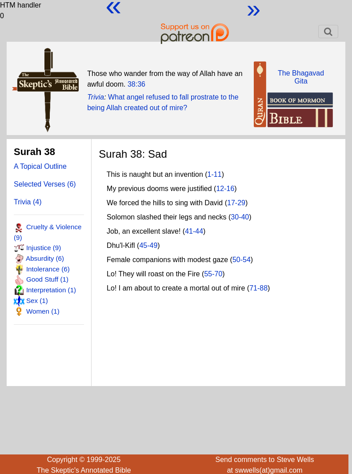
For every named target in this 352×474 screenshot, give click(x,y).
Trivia (95, 97)
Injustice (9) (43, 247)
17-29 (236, 203)
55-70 (213, 274)
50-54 (241, 259)
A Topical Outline (40, 166)
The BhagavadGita (301, 77)
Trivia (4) (28, 202)
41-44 (194, 231)
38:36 (136, 84)
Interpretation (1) (51, 290)
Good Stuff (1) (47, 279)
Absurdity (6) (45, 258)
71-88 (258, 288)
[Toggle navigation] (328, 31)
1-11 (215, 174)
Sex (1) (37, 300)
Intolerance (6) (48, 269)
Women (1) (43, 311)
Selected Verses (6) (45, 184)
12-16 (225, 188)
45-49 (148, 245)
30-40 (240, 217)
